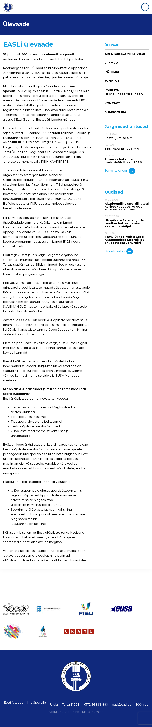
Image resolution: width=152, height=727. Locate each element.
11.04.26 (127, 146)
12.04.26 (127, 159)
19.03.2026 (127, 204)
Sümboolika (115, 112)
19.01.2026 (127, 237)
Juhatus (112, 80)
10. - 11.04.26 (127, 136)
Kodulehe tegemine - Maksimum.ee (76, 712)
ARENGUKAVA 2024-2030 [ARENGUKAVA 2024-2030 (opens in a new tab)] (125, 54)
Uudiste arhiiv (119, 251)
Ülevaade (113, 45)
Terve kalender (120, 171)
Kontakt (112, 103)
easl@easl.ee (122, 704)
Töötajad (142, 704)
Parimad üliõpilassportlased (124, 92)
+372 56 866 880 (96, 704)
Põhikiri (112, 72)
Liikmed (111, 63)
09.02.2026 (127, 221)
